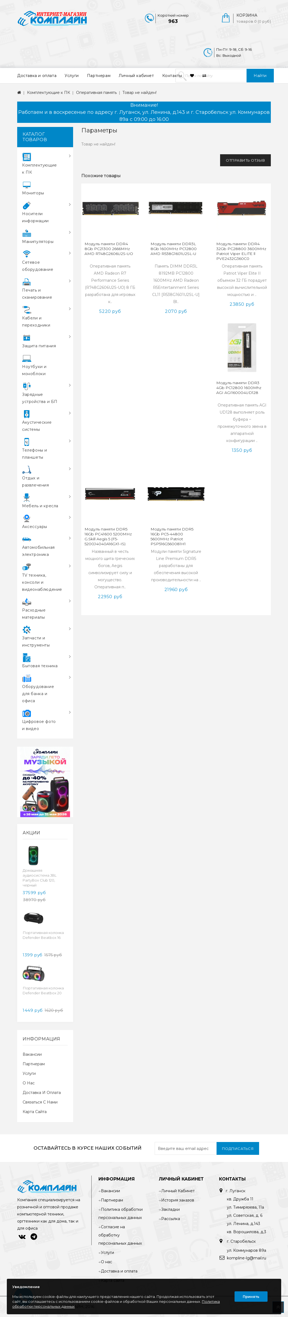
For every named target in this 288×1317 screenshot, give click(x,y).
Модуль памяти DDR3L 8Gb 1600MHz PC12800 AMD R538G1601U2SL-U (174, 248)
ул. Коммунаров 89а (246, 1250)
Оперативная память (96, 92)
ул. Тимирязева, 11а (245, 1207)
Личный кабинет (136, 75)
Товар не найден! (139, 92)
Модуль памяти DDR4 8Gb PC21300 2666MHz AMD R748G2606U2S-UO (109, 248)
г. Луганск (235, 1190)
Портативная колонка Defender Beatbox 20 (43, 990)
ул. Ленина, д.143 (243, 1223)
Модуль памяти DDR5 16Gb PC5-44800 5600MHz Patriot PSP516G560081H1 (172, 536)
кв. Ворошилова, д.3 (246, 1231)
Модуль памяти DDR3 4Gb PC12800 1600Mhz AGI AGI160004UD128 (238, 387)
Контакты (172, 75)
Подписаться (238, 1148)
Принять (251, 1296)
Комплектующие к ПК (48, 92)
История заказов (177, 1200)
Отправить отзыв (245, 160)
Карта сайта (35, 1111)
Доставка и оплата (36, 75)
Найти (260, 75)
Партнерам (98, 75)
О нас (29, 1083)
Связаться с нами (40, 1102)
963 (173, 21)
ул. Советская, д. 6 (244, 1215)
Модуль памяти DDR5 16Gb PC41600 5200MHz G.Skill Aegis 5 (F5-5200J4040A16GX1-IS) (108, 536)
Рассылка (170, 1218)
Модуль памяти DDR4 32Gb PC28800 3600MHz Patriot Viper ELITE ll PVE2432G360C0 (241, 251)
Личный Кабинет (178, 1190)
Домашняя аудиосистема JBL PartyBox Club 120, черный (39, 877)
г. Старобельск (241, 1241)
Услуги (72, 75)
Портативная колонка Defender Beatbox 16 (43, 935)
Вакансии (32, 1054)
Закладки (170, 1209)
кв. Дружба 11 (240, 1199)
